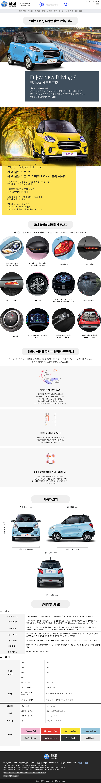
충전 (55, 11)
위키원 (33, 772)
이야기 (61, 11)
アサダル (27, 772)
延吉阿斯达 (20, 772)
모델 (43, 11)
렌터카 (30, 11)
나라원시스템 (12, 772)
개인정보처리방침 (83, 763)
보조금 (49, 11)
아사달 (5, 772)
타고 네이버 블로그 (11, 776)
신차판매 (22, 11)
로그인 (88, 1)
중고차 (37, 11)
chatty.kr (43, 772)
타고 (37, 772)
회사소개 (78, 11)
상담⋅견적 (69, 11)
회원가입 (96, 1)
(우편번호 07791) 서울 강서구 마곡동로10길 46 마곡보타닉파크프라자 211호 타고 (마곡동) (33, 770)
